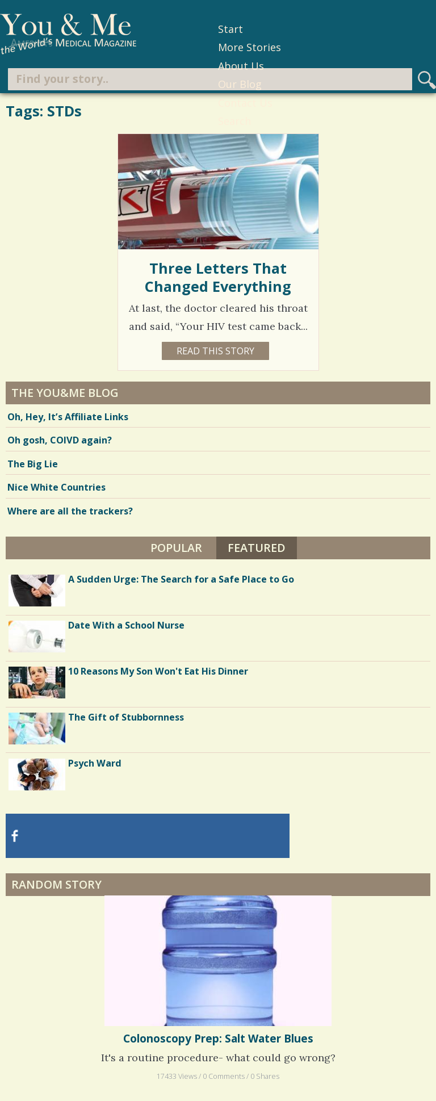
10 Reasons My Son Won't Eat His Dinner (158, 671)
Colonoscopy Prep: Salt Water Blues (218, 1038)
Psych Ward (94, 763)
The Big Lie (32, 464)
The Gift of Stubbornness (126, 717)
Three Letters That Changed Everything (218, 277)
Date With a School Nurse (126, 625)
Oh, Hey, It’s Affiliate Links (67, 417)
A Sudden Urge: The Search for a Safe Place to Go (181, 579)
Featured (257, 547)
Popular (176, 547)
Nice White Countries (56, 487)
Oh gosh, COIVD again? (59, 440)
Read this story (215, 351)
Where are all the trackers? (70, 511)
